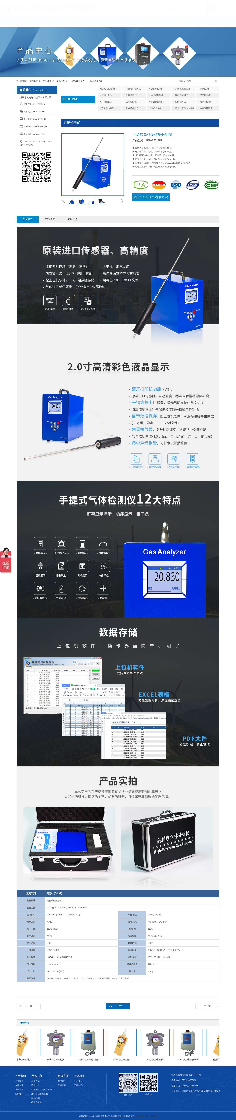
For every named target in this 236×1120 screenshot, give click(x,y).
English (180, 22)
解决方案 (115, 22)
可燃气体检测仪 (77, 81)
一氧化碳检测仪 (94, 81)
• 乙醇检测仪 (106, 95)
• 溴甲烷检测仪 (156, 95)
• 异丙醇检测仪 (205, 108)
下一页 (207, 1006)
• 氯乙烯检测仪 (181, 95)
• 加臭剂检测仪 (156, 89)
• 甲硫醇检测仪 (156, 101)
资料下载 (73, 219)
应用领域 (93, 22)
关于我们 (49, 22)
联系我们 (158, 22)
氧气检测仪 (35, 81)
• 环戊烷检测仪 (132, 108)
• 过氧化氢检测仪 (108, 89)
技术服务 (136, 22)
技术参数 (50, 219)
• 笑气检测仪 (131, 101)
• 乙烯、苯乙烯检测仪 (184, 108)
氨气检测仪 (48, 81)
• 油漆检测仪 (131, 95)
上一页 (29, 1006)
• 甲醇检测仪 (204, 89)
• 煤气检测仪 (204, 95)
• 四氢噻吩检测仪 (133, 89)
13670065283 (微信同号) (151, 197)
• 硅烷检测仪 (180, 101)
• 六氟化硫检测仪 (182, 89)
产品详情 (27, 219)
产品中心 (71, 22)
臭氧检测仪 (61, 81)
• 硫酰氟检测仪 (107, 108)
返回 (120, 1006)
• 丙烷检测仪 (155, 108)
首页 (27, 22)
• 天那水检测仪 (205, 101)
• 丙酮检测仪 (106, 101)
